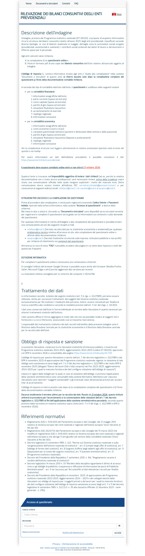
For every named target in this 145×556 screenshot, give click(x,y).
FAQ (76, 3)
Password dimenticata (31, 532)
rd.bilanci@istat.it (67, 188)
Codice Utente (28, 510)
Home (28, 3)
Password (26, 521)
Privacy (56, 544)
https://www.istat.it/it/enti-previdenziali (40, 160)
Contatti (66, 3)
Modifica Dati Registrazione (73, 532)
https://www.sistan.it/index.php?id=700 (93, 353)
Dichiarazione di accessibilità (77, 544)
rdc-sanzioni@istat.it (86, 188)
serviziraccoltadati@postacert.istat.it (97, 185)
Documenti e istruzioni (47, 3)
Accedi (117, 533)
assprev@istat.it (107, 188)
